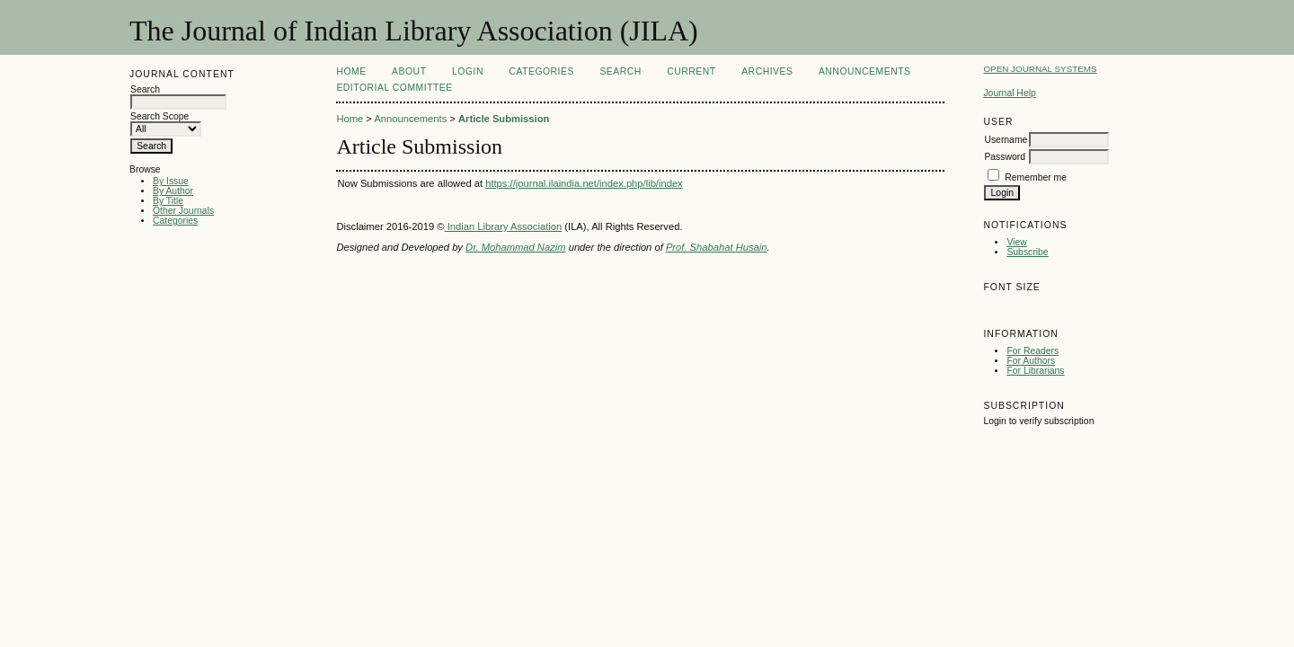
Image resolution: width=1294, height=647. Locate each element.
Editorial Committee (394, 88)
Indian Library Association (504, 226)
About (409, 71)
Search (620, 71)
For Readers (1032, 351)
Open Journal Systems (1039, 69)
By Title (168, 201)
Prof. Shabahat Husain (716, 247)
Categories (175, 221)
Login (467, 71)
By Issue (171, 181)
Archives (767, 71)
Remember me (1036, 177)
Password (1004, 157)
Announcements (865, 71)
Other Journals (183, 211)
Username (1005, 140)
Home (351, 71)
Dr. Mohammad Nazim (515, 247)
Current (691, 71)
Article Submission (503, 118)
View (1016, 242)
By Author (173, 191)
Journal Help (1009, 93)
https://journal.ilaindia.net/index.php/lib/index (584, 183)
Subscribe (1027, 252)
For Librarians (1035, 371)
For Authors (1030, 361)
